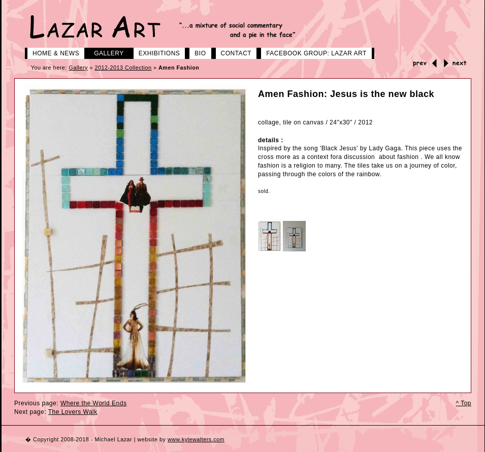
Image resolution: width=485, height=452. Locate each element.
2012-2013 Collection (122, 67)
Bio (196, 52)
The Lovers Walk (73, 411)
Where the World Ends (93, 403)
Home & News (52, 52)
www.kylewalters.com (196, 439)
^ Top (463, 403)
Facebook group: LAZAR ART (312, 52)
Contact (232, 52)
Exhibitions (155, 52)
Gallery (105, 52)
